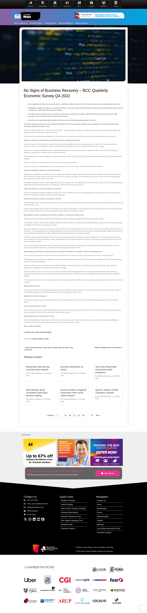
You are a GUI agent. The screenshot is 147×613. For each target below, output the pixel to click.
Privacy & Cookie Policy (84, 547)
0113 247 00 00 (32, 500)
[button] (27, 23)
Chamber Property (68, 528)
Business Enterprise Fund (71, 516)
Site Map (110, 547)
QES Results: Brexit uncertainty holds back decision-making (37, 393)
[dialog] (143, 608)
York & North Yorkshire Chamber (73, 508)
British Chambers (38, 339)
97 (92, 415)
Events (99, 512)
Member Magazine (66, 23)
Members (100, 524)
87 (79, 415)
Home (99, 504)
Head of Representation (44, 332)
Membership (101, 508)
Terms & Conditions (99, 547)
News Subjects (20, 23)
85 (70, 415)
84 (65, 415)
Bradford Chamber (68, 500)
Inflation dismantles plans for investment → (108, 347)
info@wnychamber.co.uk (35, 507)
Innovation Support (104, 532)
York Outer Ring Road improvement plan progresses (105, 370)
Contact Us (101, 500)
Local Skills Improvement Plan (108, 528)
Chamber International (69, 512)
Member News (50, 23)
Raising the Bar (67, 524)
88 (83, 415)
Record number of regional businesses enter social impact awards (73, 393)
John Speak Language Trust (72, 520)
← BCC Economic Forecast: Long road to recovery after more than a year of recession (48, 349)
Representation (103, 516)
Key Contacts (31, 514)
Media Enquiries (81, 23)
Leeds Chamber (67, 504)
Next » (98, 415)
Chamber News (35, 23)
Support (100, 520)
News (47, 339)
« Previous (50, 415)
